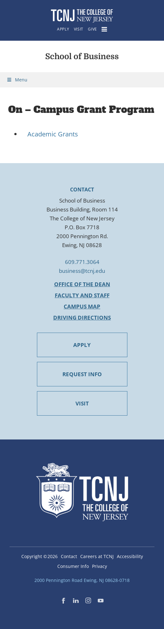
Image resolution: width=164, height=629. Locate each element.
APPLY (82, 345)
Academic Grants (52, 134)
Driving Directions (82, 317)
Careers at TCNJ (97, 556)
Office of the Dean (82, 284)
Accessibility (130, 556)
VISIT (82, 403)
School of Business (82, 56)
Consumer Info (73, 566)
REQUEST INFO (82, 374)
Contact (69, 556)
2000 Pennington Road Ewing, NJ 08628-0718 (82, 580)
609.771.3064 (82, 262)
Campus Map (82, 306)
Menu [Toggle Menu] (16, 80)
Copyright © (39, 556)
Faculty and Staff (82, 295)
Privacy (99, 566)
